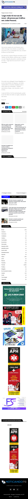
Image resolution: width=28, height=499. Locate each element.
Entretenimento (14, 252)
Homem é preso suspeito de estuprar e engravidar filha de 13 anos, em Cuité (17, 201)
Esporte (14, 254)
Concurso (14, 234)
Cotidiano (14, 236)
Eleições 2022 (14, 246)
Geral (14, 256)
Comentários (22, 196)
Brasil (14, 230)
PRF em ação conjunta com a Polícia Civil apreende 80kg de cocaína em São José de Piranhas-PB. (7, 127)
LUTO (14, 259)
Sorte (14, 275)
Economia (14, 242)
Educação (14, 244)
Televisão (14, 279)
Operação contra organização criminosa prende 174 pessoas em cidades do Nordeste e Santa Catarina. (20, 128)
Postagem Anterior (6, 193)
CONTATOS (16, 496)
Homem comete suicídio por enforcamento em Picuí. (16, 219)
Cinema (14, 232)
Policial (10, 13)
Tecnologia (14, 277)
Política (14, 267)
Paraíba (14, 263)
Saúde (14, 273)
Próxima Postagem (21, 193)
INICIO (10, 496)
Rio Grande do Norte (14, 271)
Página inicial (4, 13)
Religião (14, 269)
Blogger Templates (15, 494)
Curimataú (14, 240)
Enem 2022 (14, 250)
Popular (5, 196)
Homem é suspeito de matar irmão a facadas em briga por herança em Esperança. (7, 148)
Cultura (14, 238)
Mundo (14, 261)
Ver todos (24, 111)
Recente (14, 196)
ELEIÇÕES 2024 (14, 248)
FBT (23, 494)
